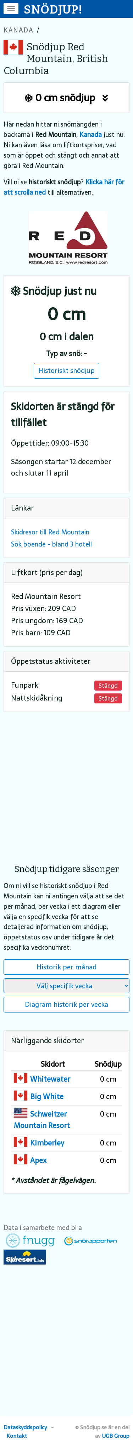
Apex (38, 1160)
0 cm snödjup (66, 97)
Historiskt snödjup (66, 370)
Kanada (18, 30)
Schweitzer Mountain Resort (42, 1119)
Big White (46, 1096)
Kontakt (16, 1435)
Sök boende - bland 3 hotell (51, 544)
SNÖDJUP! (53, 9)
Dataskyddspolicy (25, 1427)
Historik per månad (66, 967)
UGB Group (115, 1435)
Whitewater (50, 1079)
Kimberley (47, 1143)
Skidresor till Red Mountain (50, 532)
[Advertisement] (66, 783)
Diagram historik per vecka (66, 1004)
